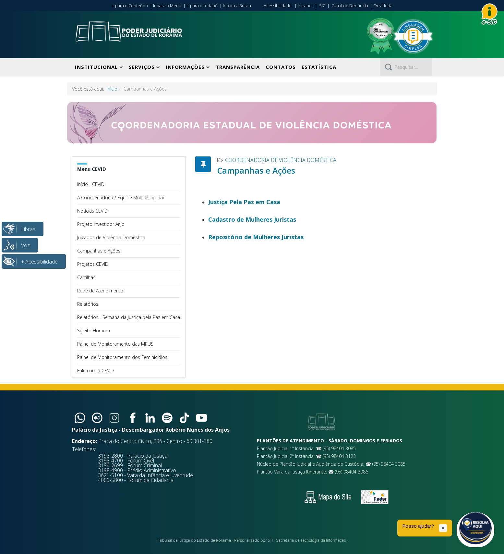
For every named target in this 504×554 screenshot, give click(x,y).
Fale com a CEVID (95, 370)
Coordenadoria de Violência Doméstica (280, 160)
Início (112, 89)
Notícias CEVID (92, 211)
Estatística (319, 67)
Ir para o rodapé (202, 5)
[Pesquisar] (406, 66)
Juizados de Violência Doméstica (111, 237)
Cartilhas (86, 277)
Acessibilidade (278, 5)
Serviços (142, 67)
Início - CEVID (90, 184)
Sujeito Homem (93, 330)
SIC (322, 5)
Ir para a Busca (237, 5)
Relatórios (87, 304)
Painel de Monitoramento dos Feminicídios (122, 357)
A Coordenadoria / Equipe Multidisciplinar (120, 197)
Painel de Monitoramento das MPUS (115, 344)
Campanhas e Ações (98, 251)
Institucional (96, 67)
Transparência (238, 67)
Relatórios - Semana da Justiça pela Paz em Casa (128, 317)
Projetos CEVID (92, 264)
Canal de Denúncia (349, 5)
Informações (185, 67)
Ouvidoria (382, 5)
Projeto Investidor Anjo (101, 224)
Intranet (305, 5)
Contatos (281, 67)
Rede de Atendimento (100, 291)
